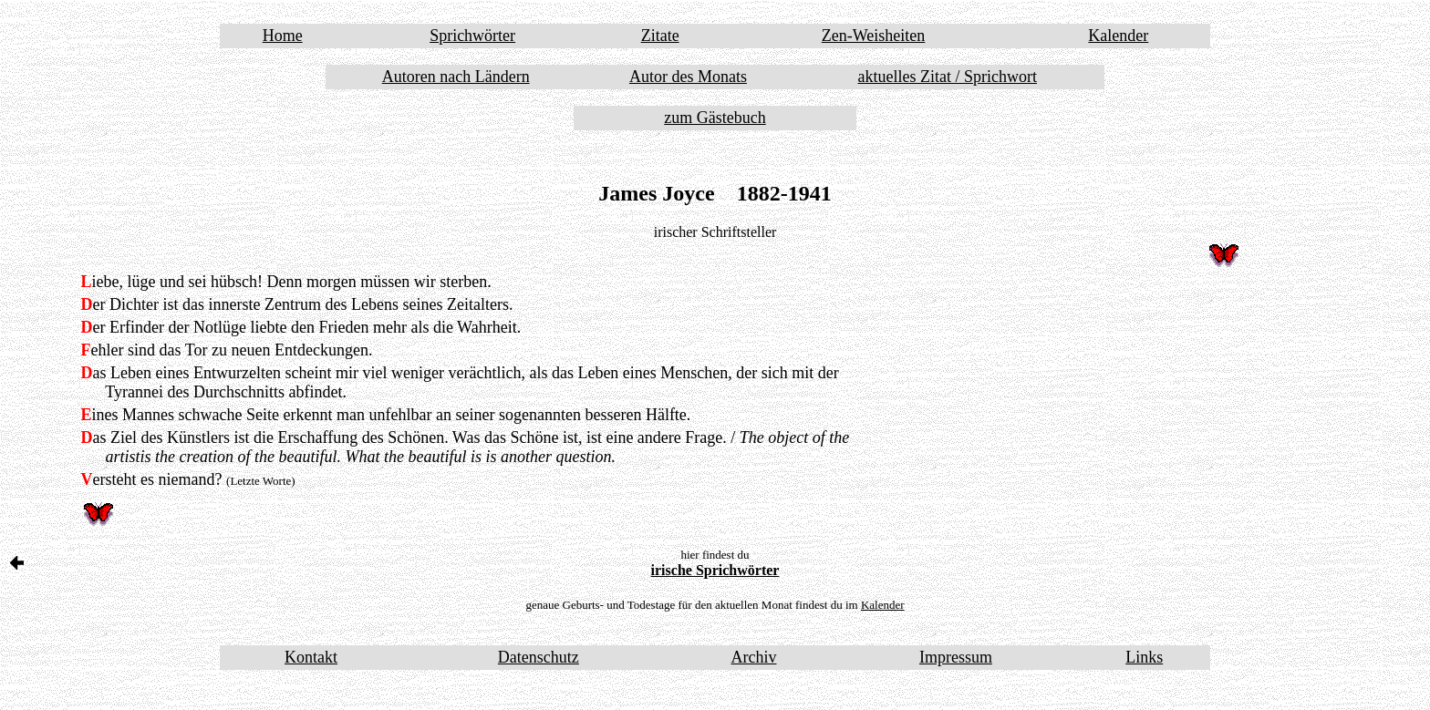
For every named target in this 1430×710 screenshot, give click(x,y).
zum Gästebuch (714, 117)
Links (1144, 657)
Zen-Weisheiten (874, 35)
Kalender (1118, 35)
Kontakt (311, 657)
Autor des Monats (688, 76)
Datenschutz (538, 657)
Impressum (955, 657)
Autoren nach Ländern (456, 76)
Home (283, 35)
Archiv (753, 657)
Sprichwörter (472, 35)
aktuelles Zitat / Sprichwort (947, 76)
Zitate (660, 35)
